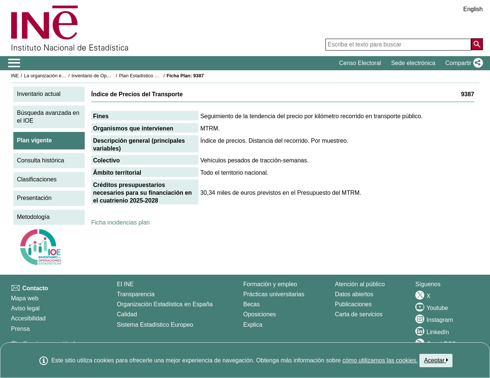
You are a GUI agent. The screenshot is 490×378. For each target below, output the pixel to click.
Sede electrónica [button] (413, 63)
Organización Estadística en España (165, 304)
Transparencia (136, 294)
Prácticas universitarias (274, 294)
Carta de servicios (359, 314)
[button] (462, 63)
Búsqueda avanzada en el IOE (48, 117)
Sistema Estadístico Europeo (155, 325)
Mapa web (25, 298)
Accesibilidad (28, 318)
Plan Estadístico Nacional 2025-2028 (158, 75)
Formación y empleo (270, 284)
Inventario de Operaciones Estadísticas (112, 75)
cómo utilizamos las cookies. (380, 360)
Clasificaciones (37, 179)
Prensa (20, 329)
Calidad (127, 314)
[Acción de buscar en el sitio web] (477, 44)
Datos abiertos (354, 294)
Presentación (34, 198)
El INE (125, 284)
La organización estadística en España (65, 75)
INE (15, 75)
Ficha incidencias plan (120, 222)
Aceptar (436, 360)
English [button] (473, 9)
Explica (253, 325)
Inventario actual (39, 94)
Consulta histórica (40, 160)
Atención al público (360, 284)
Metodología (33, 217)
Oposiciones (259, 314)
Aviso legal (25, 308)
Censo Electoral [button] (360, 63)
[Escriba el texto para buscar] (398, 45)
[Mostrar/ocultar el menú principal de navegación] (14, 63)
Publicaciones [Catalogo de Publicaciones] (353, 304)
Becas (251, 304)
